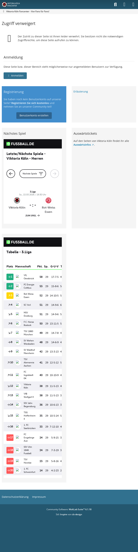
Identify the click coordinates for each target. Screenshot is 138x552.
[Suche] (115, 4)
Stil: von (69, 514)
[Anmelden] (124, 4)
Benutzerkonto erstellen (34, 115)
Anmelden (15, 75)
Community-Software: (69, 509)
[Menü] (133, 4)
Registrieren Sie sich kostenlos (30, 103)
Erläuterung (80, 91)
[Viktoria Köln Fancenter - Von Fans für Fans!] (13, 4)
